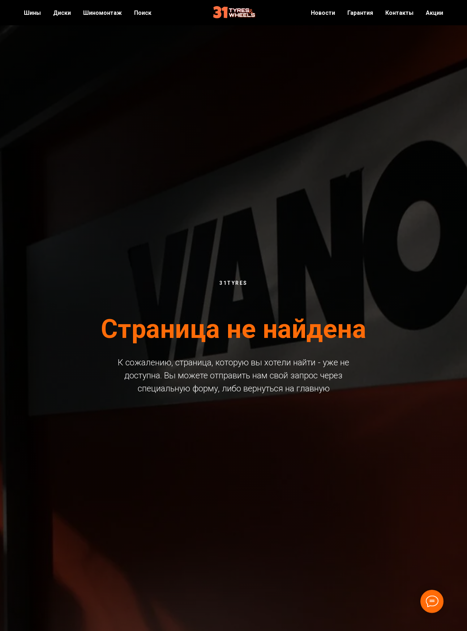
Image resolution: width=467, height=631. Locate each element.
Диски (62, 12)
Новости (323, 12)
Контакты (399, 12)
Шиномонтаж (102, 12)
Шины (32, 12)
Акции (434, 12)
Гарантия (360, 12)
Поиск (142, 12)
